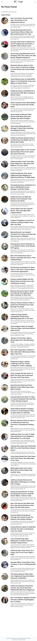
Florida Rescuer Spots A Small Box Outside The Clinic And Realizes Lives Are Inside (23, 529)
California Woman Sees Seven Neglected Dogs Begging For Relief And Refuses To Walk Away (23, 175)
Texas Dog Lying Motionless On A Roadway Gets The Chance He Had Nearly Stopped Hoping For (23, 55)
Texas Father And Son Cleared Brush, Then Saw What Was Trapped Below (21, 210)
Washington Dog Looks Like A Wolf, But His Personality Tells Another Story (21, 470)
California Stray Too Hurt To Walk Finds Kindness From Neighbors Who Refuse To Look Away (22, 436)
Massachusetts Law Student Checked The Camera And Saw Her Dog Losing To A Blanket (23, 234)
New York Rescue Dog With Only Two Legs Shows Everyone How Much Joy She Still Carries (22, 505)
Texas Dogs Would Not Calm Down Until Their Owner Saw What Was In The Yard (23, 458)
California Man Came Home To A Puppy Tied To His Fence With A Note (22, 552)
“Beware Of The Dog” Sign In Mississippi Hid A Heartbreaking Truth (22, 340)
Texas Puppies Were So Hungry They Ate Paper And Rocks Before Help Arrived (23, 328)
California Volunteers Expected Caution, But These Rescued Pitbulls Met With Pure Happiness (23, 588)
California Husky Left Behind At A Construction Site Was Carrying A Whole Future (23, 93)
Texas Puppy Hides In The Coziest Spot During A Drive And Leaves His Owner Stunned (23, 152)
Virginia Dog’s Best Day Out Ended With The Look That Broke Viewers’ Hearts (23, 448)
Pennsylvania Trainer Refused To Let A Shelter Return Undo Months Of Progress (23, 246)
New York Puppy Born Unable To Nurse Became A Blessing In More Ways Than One (23, 352)
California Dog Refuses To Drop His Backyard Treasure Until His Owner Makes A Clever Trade (22, 494)
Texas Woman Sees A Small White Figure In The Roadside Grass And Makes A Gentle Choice (23, 81)
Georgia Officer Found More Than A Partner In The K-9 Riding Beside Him (23, 564)
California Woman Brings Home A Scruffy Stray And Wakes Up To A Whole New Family (23, 140)
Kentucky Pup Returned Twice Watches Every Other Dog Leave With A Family (22, 387)
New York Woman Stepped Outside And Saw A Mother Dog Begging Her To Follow (23, 599)
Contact (28, 638)
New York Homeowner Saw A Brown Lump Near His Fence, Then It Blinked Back (23, 258)
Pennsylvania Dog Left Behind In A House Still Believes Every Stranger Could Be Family (23, 187)
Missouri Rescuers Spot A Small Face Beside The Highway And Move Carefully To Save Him (22, 293)
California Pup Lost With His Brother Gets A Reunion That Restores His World (21, 199)
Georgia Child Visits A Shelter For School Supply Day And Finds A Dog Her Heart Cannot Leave (23, 44)
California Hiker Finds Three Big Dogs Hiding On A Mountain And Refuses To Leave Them (22, 163)
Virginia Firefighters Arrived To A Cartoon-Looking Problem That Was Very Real (22, 222)
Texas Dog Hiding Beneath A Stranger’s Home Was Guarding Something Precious (22, 128)
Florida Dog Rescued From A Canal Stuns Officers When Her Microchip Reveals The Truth (22, 32)
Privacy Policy (13, 638)
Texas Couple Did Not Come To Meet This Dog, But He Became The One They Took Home (22, 375)
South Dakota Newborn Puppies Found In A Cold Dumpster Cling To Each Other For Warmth (22, 411)
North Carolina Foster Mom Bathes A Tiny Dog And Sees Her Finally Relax (23, 105)
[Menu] (1, 2)
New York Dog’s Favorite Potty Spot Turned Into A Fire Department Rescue (21, 20)
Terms (18, 638)
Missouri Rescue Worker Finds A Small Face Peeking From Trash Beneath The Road (22, 305)
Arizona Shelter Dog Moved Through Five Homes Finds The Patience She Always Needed (22, 517)
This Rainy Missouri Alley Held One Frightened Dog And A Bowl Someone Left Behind (22, 576)
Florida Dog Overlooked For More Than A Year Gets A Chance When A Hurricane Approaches (23, 269)
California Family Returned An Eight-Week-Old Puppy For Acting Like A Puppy (23, 482)
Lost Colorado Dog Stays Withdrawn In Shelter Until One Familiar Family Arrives (22, 541)
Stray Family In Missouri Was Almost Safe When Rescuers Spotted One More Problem (21, 116)
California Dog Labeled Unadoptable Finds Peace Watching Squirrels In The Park (22, 316)
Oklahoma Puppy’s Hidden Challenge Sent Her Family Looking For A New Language (21, 363)
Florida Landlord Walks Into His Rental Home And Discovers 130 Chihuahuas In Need (22, 281)
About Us (8, 638)
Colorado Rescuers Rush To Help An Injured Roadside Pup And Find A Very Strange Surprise (23, 399)
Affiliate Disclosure (23, 638)
